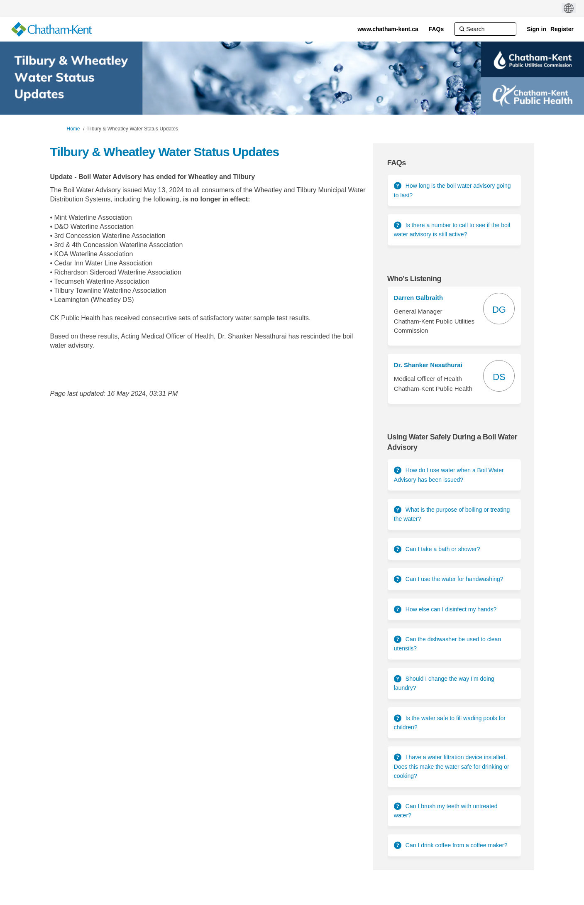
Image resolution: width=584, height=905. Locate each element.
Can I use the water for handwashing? (454, 579)
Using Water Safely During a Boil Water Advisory (452, 442)
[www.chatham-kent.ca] (387, 29)
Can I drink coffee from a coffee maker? (456, 845)
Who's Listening (414, 279)
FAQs (396, 163)
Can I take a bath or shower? (443, 549)
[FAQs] (436, 29)
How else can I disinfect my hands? (451, 609)
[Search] (485, 29)
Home (73, 129)
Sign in (536, 29)
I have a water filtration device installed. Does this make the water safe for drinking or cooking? (451, 766)
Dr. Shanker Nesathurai (428, 364)
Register (562, 29)
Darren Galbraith (418, 297)
